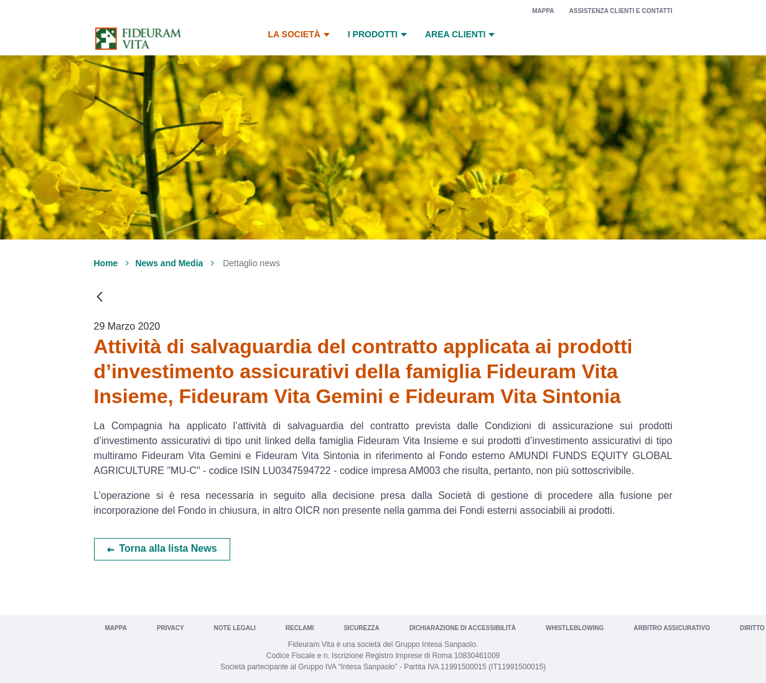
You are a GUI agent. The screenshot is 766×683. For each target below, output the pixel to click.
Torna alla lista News (168, 548)
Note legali (235, 628)
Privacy (170, 628)
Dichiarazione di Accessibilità (462, 628)
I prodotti (379, 35)
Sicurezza (361, 628)
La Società (300, 35)
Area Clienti (461, 35)
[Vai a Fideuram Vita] (138, 38)
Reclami (300, 628)
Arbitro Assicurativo (671, 628)
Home (106, 263)
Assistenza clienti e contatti (621, 10)
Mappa (543, 10)
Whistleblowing (575, 628)
